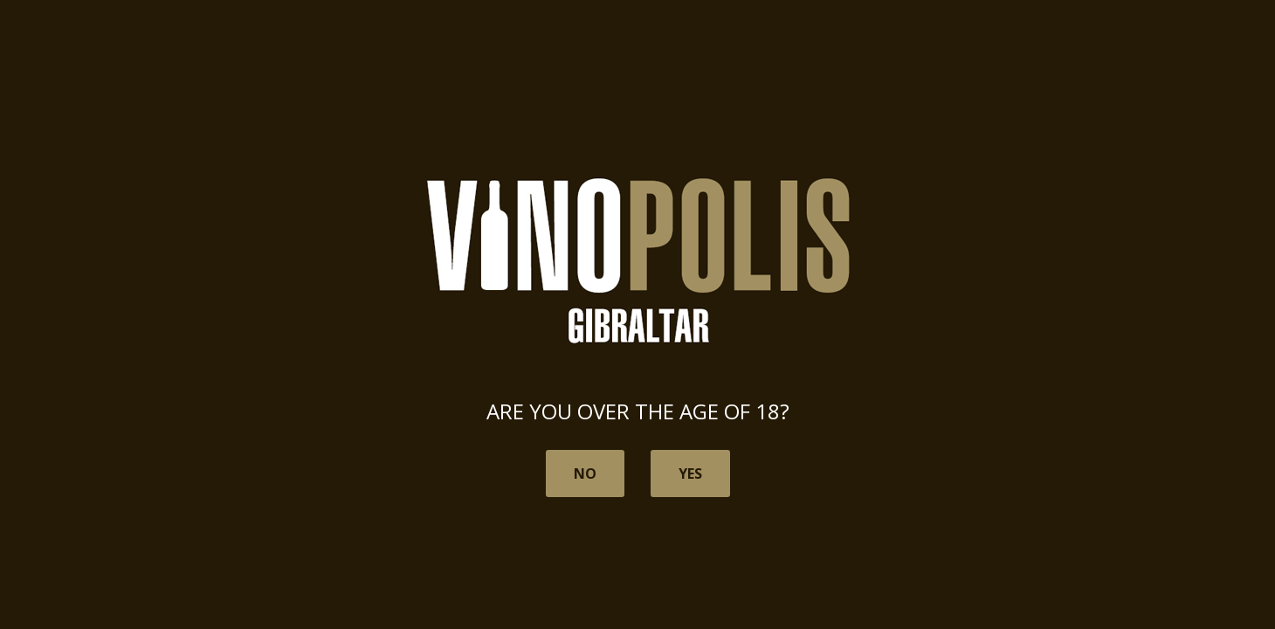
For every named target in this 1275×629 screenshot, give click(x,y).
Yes (690, 473)
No (585, 473)
